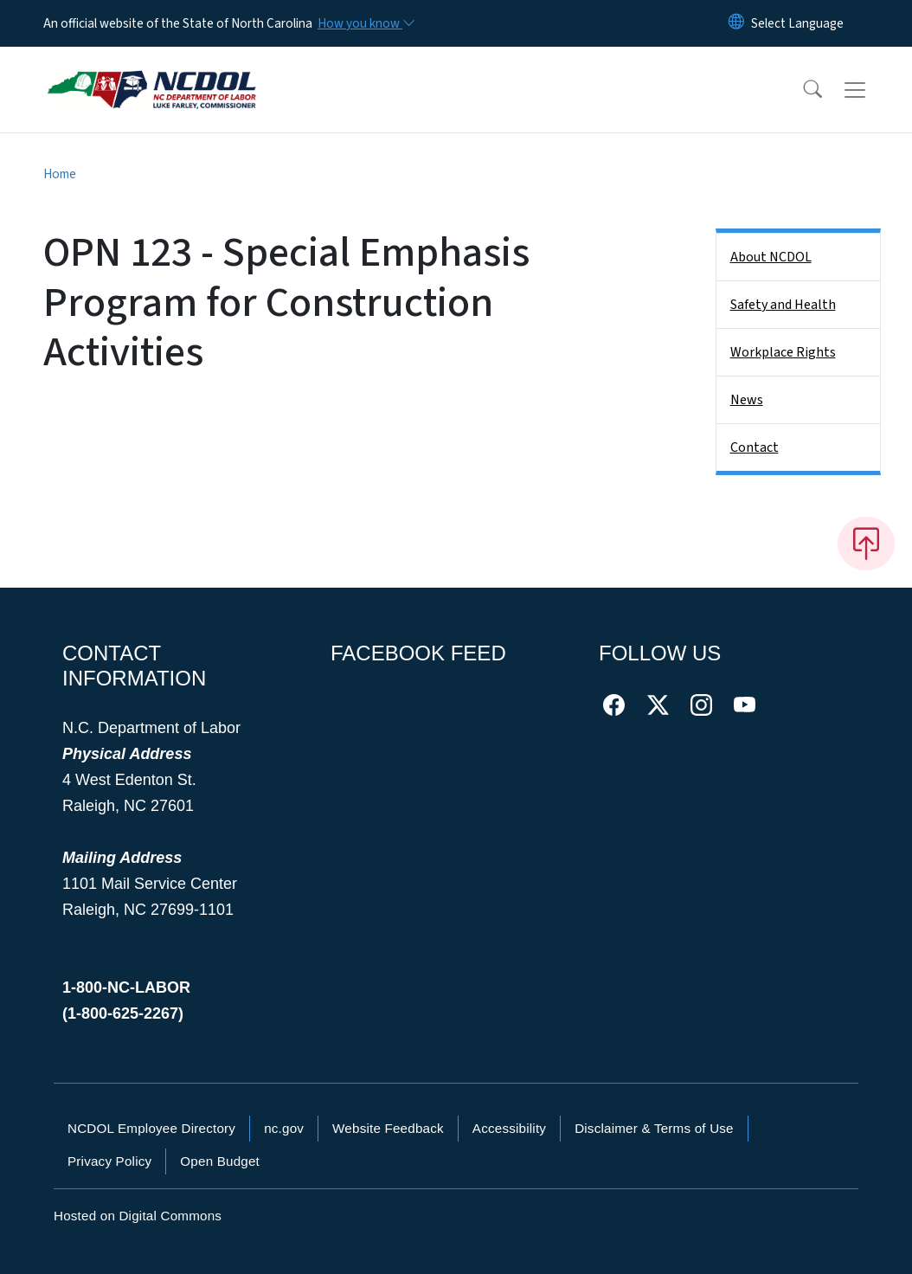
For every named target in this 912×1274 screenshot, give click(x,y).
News (746, 399)
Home (59, 173)
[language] (797, 23)
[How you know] (365, 23)
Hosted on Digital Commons (138, 1215)
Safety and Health (783, 304)
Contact (754, 447)
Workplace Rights (783, 352)
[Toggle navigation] (871, 90)
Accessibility (509, 1128)
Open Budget (220, 1161)
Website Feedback (388, 1128)
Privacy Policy (109, 1161)
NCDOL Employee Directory (151, 1128)
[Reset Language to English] (736, 23)
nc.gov (284, 1128)
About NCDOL (771, 257)
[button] (801, 90)
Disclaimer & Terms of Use (654, 1128)
